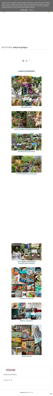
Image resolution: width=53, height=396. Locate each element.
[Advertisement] (28, 29)
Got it (31, 10)
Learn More (24, 10)
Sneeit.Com (30, 392)
